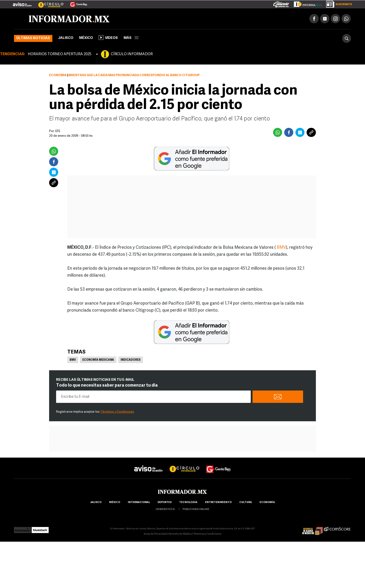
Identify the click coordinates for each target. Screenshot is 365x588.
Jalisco (65, 38)
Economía (58, 75)
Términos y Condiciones (117, 411)
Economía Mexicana (98, 360)
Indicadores (131, 360)
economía (267, 502)
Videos (108, 37)
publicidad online (195, 509)
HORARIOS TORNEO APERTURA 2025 (59, 54)
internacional (139, 502)
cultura (245, 502)
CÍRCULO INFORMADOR (132, 54)
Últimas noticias (33, 38)
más (131, 38)
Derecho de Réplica (180, 534)
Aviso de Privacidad (155, 534)
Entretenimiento (218, 502)
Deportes (165, 502)
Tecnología (188, 502)
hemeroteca (165, 509)
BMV (281, 247)
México (86, 38)
